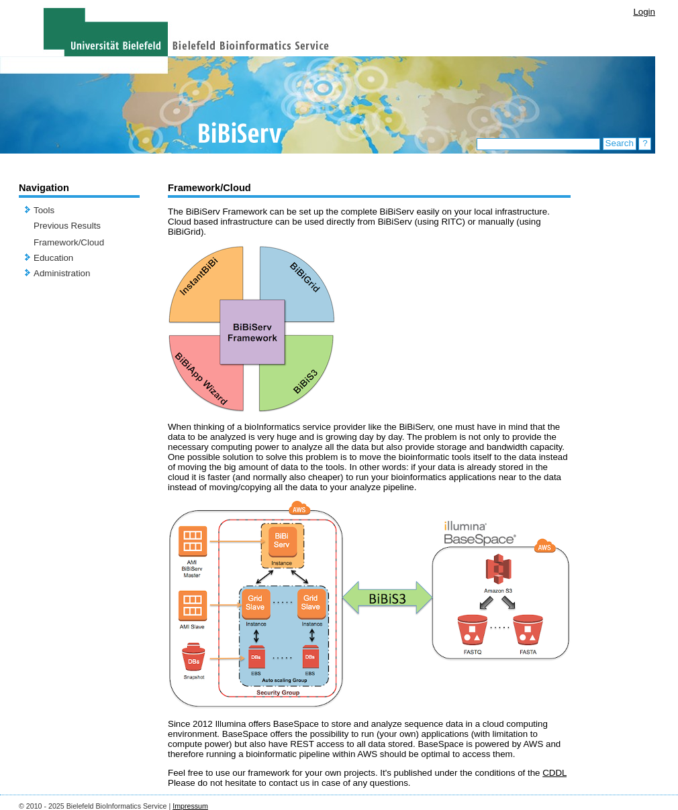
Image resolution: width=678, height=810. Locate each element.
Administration (62, 273)
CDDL (554, 773)
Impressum (190, 806)
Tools (44, 210)
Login (644, 12)
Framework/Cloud (69, 242)
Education (53, 258)
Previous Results (67, 226)
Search (620, 143)
